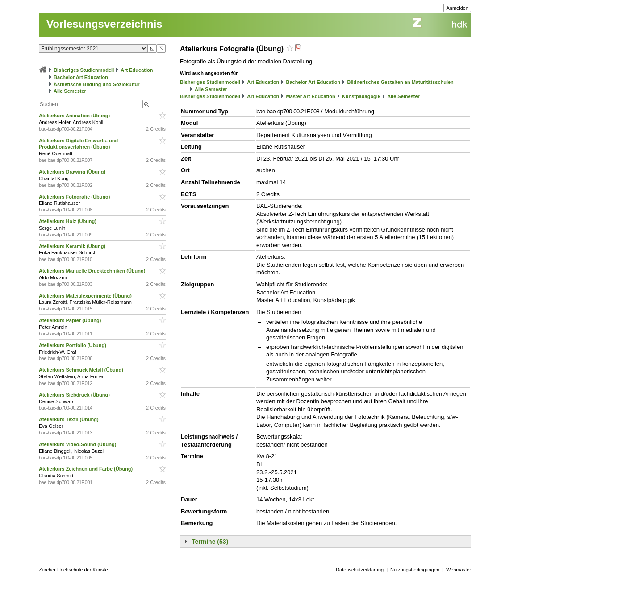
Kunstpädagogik (361, 96)
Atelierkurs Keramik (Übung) (73, 246)
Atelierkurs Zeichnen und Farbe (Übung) (86, 469)
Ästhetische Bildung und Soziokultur (97, 84)
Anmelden (457, 8)
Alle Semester (70, 91)
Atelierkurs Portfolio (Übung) (73, 345)
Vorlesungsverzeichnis (104, 24)
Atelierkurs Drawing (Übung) (73, 171)
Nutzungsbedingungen (414, 569)
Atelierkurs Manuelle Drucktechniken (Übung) (92, 270)
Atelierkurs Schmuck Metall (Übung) (82, 369)
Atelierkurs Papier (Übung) (70, 320)
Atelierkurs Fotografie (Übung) (75, 196)
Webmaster (458, 569)
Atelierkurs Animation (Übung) (75, 115)
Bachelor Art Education (81, 77)
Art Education (137, 70)
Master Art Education (310, 96)
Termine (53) (210, 541)
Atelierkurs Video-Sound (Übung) (78, 444)
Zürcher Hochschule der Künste (73, 569)
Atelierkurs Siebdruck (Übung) (75, 394)
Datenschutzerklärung (360, 569)
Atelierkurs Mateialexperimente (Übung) (86, 295)
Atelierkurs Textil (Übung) (69, 419)
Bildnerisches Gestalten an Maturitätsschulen (400, 82)
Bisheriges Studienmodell (84, 70)
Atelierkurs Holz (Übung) (68, 221)
